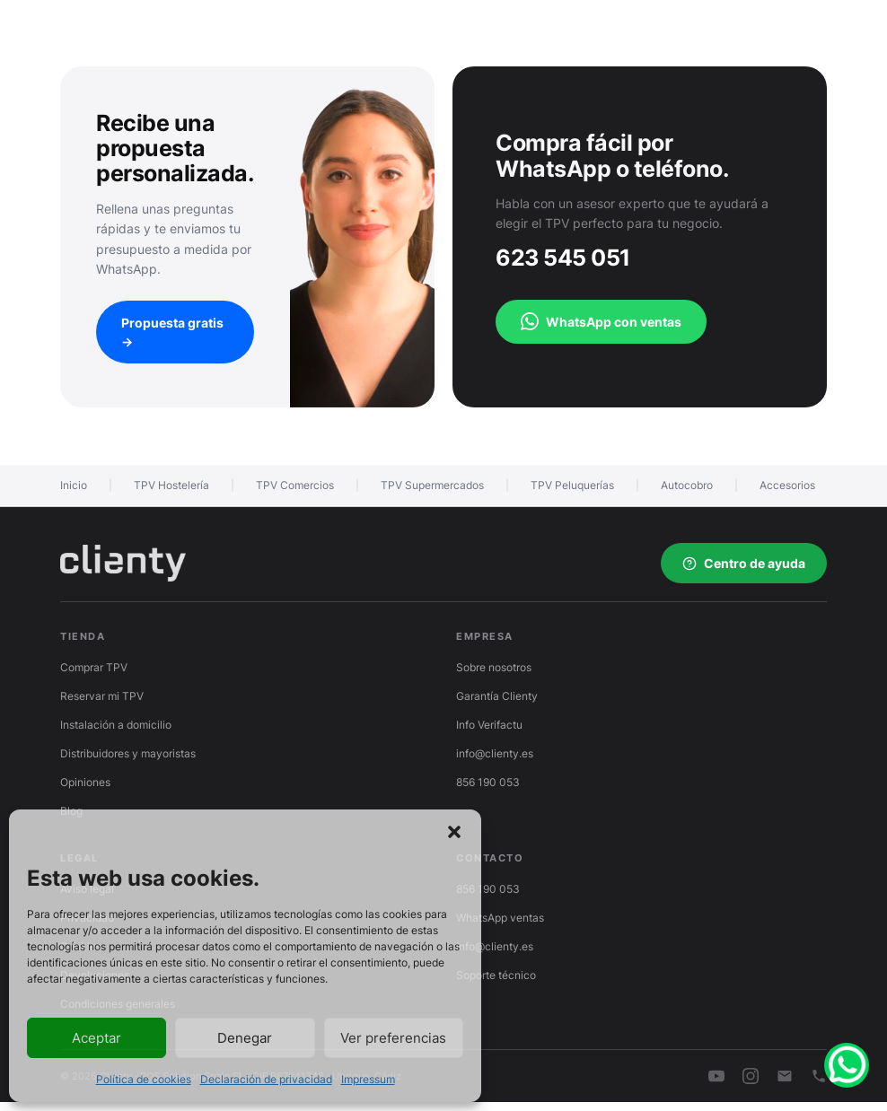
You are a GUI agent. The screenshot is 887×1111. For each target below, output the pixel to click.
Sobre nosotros (493, 667)
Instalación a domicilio (115, 724)
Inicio (73, 485)
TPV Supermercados (432, 485)
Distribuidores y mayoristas (128, 753)
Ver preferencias (393, 1037)
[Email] (785, 1076)
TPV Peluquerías (572, 485)
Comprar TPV (93, 667)
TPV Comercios (295, 485)
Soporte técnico (496, 975)
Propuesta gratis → (172, 332)
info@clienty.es (494, 753)
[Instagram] (750, 1076)
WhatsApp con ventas (601, 321)
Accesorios (787, 485)
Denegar (244, 1037)
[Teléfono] (819, 1076)
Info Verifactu (489, 724)
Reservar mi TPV (102, 696)
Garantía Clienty (497, 696)
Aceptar (96, 1037)
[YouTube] (716, 1076)
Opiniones (85, 782)
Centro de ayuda (743, 563)
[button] (454, 832)
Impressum (368, 1079)
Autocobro (687, 485)
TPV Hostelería (171, 485)
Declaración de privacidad (266, 1079)
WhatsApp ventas (500, 917)
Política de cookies (143, 1079)
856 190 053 (488, 782)
